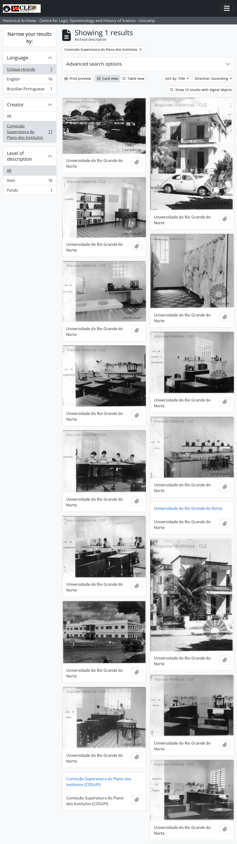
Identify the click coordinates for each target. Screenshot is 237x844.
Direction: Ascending (212, 78)
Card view (107, 78)
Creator (15, 104)
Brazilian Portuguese (29, 90)
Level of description (19, 156)
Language (17, 57)
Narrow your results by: (29, 37)
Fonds (29, 191)
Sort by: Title (175, 78)
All (9, 116)
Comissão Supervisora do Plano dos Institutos (29, 131)
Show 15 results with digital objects (201, 89)
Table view (133, 78)
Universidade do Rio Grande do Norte (188, 508)
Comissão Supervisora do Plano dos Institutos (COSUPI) (98, 781)
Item (29, 181)
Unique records (29, 70)
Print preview (77, 78)
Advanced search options (94, 64)
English (29, 80)
